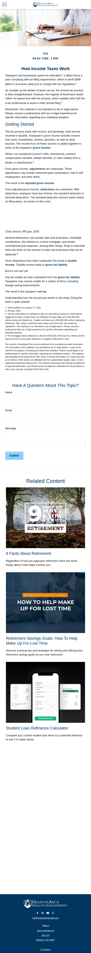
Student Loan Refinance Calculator (37, 728)
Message (10, 428)
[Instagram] (53, 913)
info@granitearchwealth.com (45, 918)
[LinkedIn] (43, 913)
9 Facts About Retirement (28, 553)
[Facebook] (37, 913)
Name (8, 392)
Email (8, 410)
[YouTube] (48, 913)
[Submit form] (14, 456)
